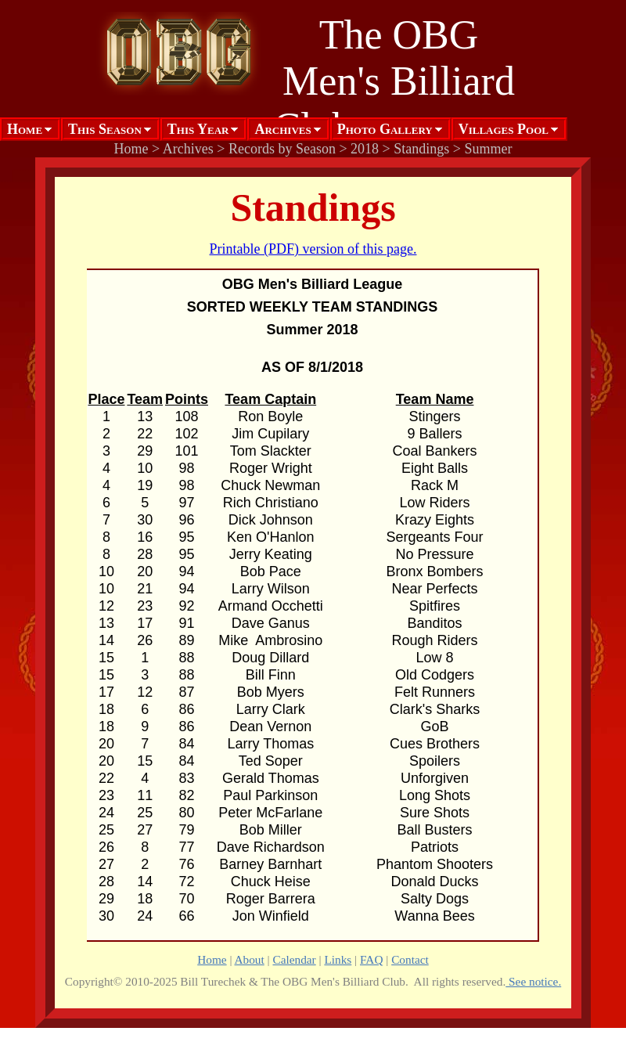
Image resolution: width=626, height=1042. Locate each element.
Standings (421, 149)
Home (24, 129)
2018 (365, 149)
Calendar (293, 959)
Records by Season (282, 149)
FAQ (371, 959)
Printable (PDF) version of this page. (313, 249)
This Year (198, 129)
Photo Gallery (385, 129)
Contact (410, 959)
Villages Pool (504, 129)
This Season (105, 129)
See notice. (533, 981)
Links (337, 959)
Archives (282, 129)
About (249, 959)
